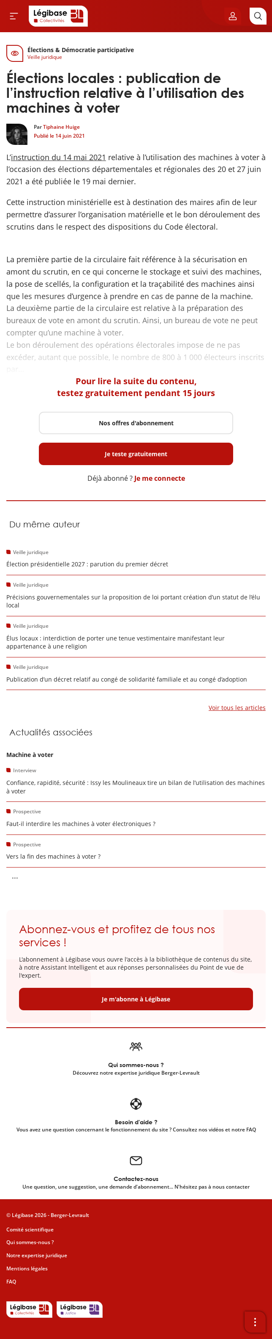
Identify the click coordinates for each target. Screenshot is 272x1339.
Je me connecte (159, 478)
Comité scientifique (30, 1229)
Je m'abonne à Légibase (136, 999)
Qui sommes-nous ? (30, 1242)
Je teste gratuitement (136, 454)
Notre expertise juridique (36, 1255)
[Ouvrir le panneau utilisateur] (232, 16)
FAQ (11, 1281)
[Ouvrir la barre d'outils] (255, 1322)
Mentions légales (27, 1268)
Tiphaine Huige (61, 126)
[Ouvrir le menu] (13, 16)
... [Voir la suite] (15, 875)
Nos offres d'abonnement (136, 423)
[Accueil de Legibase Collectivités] (58, 16)
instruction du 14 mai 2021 (58, 157)
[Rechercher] (258, 16)
